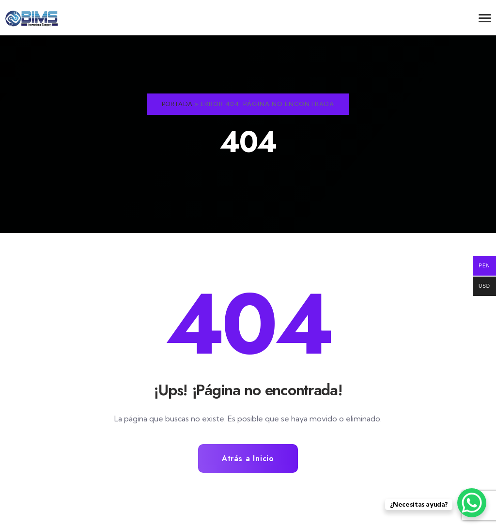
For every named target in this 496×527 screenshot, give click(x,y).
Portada (177, 104)
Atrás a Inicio (248, 459)
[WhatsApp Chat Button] (471, 502)
